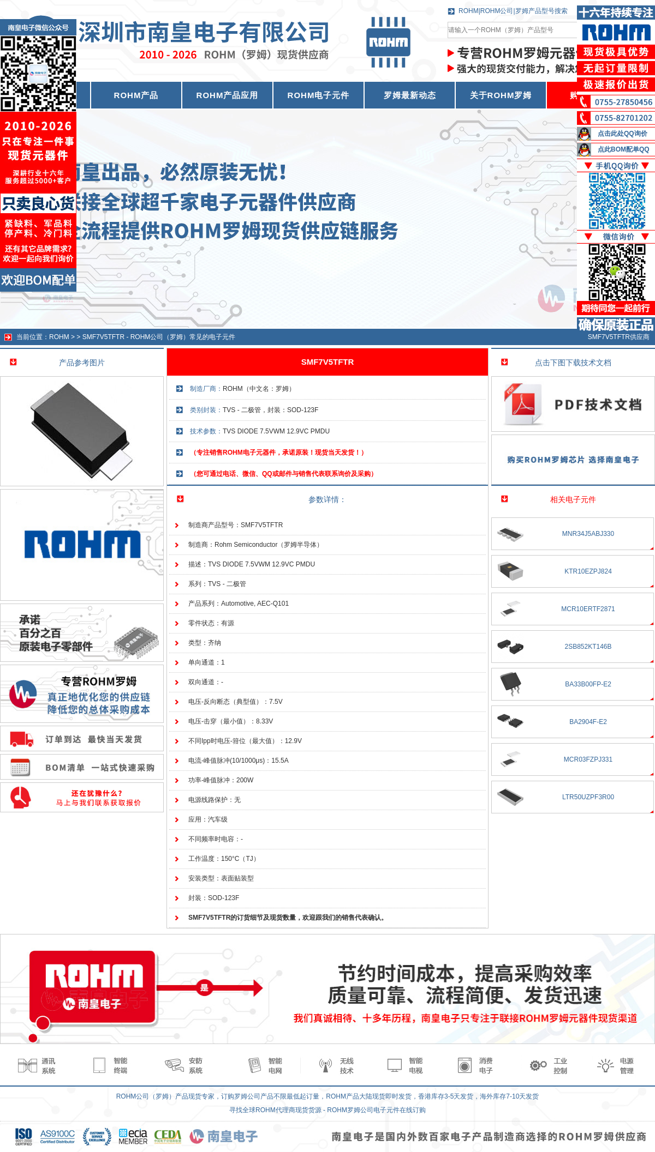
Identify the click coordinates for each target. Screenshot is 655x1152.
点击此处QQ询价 (622, 133)
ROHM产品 (136, 95)
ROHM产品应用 (227, 95)
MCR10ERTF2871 (588, 609)
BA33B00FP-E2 (588, 684)
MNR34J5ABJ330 (588, 534)
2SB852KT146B (587, 646)
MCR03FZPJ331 (588, 759)
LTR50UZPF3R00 (588, 797)
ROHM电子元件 (319, 95)
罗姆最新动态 (410, 95)
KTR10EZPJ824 (588, 571)
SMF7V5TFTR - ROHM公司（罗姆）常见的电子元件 (159, 337)
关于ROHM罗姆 (501, 95)
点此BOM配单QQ (624, 149)
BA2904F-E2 (588, 722)
